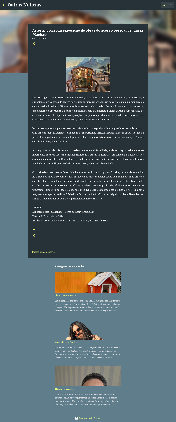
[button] (34, 44)
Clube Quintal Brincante (65, 295)
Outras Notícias (24, 5)
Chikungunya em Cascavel (66, 389)
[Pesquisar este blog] (159, 5)
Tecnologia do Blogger (88, 418)
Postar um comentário (43, 252)
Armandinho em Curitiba (66, 342)
